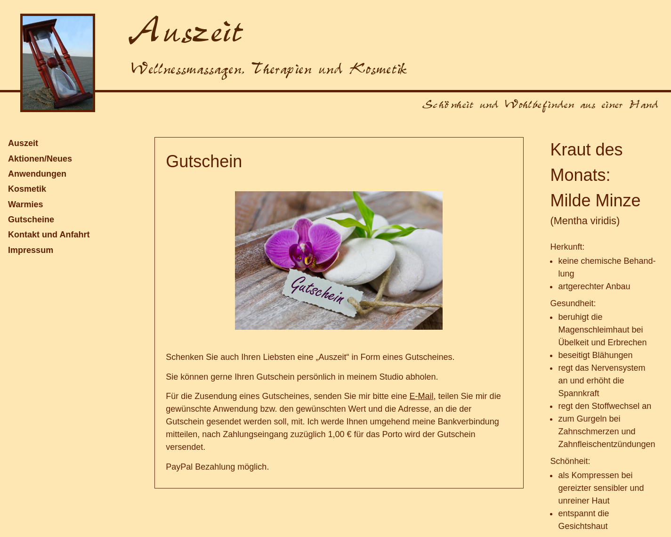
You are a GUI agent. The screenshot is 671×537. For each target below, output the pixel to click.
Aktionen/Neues (40, 158)
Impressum (30, 250)
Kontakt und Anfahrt (48, 234)
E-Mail (422, 396)
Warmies (25, 204)
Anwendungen (37, 174)
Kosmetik (27, 189)
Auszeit (23, 143)
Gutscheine (31, 219)
